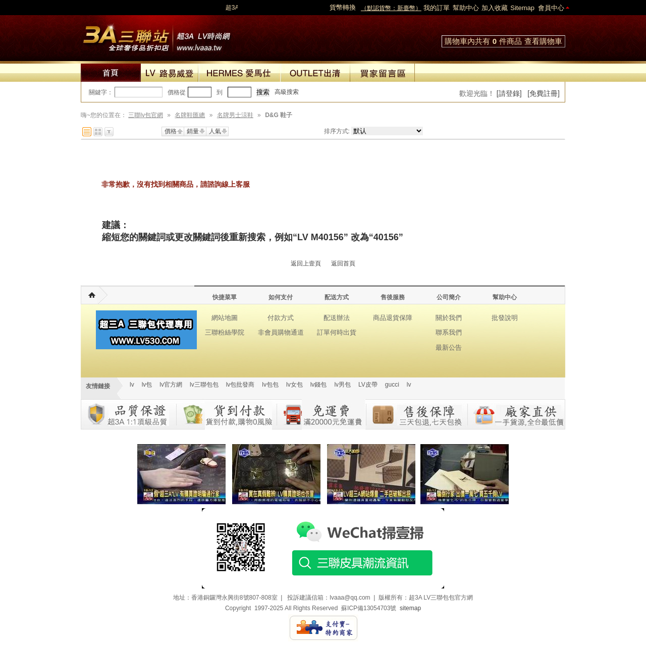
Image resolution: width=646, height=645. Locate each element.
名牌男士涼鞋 (235, 115)
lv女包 (294, 384)
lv (132, 384)
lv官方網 (170, 384)
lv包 (156, 35)
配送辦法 (337, 317)
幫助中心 (466, 8)
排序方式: (337, 131)
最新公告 (449, 347)
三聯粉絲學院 (224, 332)
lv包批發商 (240, 384)
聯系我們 (449, 332)
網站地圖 (224, 317)
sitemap (410, 608)
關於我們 (449, 317)
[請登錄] (509, 93)
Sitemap (522, 8)
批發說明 (505, 317)
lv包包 (270, 384)
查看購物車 (543, 41)
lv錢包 (318, 384)
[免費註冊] (543, 93)
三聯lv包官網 (145, 115)
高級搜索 (287, 91)
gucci (392, 384)
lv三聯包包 (204, 384)
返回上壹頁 (306, 263)
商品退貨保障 (392, 317)
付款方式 (280, 317)
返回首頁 (343, 263)
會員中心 (551, 8)
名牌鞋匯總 (190, 115)
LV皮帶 (368, 384)
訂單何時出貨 (336, 332)
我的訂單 (436, 8)
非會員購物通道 (281, 332)
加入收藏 (494, 8)
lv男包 (342, 384)
